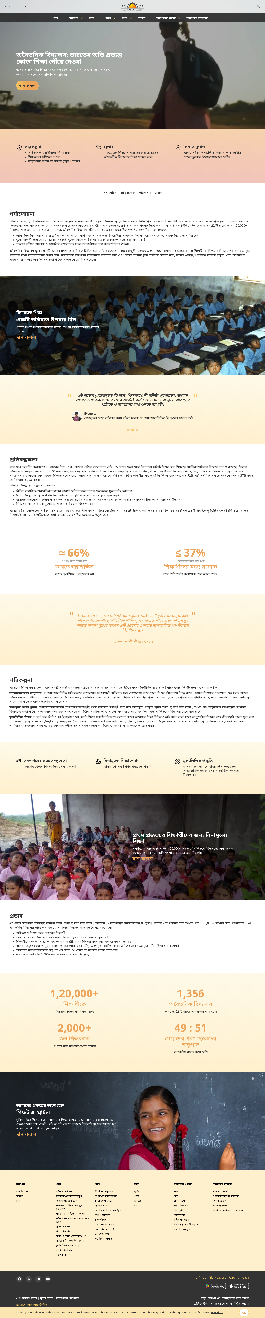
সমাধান (73, 18)
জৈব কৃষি (178, 1210)
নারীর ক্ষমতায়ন (181, 1220)
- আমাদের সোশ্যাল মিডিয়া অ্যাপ (221, 1304)
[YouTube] (48, 1279)
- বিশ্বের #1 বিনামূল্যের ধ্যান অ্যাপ (225, 1298)
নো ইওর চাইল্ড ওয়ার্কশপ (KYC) (71, 1236)
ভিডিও (137, 1201)
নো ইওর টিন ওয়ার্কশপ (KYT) (70, 1241)
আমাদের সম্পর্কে (197, 18)
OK (244, 1313)
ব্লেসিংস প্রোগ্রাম (63, 1226)
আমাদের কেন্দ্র (220, 1205)
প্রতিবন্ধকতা (128, 193)
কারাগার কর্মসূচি (182, 1229)
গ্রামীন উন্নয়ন (180, 1201)
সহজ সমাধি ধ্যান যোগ (66, 1201)
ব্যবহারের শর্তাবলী (67, 1298)
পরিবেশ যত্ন (179, 1215)
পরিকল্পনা (145, 193)
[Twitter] (29, 1279)
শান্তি (176, 1196)
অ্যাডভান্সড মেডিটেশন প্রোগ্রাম (71, 1214)
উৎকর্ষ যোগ (101, 1220)
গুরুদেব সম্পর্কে (220, 1191)
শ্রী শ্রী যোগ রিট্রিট (103, 1201)
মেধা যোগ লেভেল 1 (104, 1224)
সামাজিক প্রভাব (166, 18)
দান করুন (27, 86)
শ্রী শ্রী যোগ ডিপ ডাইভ (106, 1196)
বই (135, 1205)
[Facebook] (19, 1279)
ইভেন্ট (141, 18)
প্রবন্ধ (136, 1196)
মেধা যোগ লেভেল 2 (104, 1229)
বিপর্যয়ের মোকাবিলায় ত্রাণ (187, 1224)
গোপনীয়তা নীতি (26, 1298)
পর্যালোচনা (110, 193)
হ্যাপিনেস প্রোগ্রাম (64, 1191)
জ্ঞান (124, 18)
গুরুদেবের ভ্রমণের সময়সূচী (226, 1196)
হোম (55, 18)
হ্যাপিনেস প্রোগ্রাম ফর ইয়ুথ (69, 1196)
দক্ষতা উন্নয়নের (181, 1205)
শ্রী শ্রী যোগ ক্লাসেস (104, 1191)
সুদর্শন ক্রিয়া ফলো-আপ (67, 1245)
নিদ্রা (18, 1201)
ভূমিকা (137, 1191)
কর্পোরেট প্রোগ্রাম (64, 1250)
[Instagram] (38, 1279)
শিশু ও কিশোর (63, 1231)
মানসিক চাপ (22, 1191)
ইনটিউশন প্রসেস (103, 1234)
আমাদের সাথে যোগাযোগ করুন (228, 1210)
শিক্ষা (176, 1191)
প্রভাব (158, 193)
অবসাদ (19, 1196)
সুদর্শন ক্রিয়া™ (219, 1201)
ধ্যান (91, 18)
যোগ (108, 18)
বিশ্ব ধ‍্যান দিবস (63, 1255)
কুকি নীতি (46, 1298)
